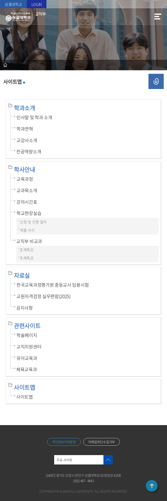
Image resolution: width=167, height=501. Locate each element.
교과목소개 (26, 190)
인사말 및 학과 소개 (34, 117)
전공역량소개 (28, 151)
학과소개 (24, 108)
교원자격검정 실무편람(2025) (43, 296)
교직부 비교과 (29, 241)
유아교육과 (26, 358)
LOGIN (36, 4)
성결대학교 (13, 4)
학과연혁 (24, 129)
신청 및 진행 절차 (33, 222)
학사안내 (24, 169)
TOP (152, 486)
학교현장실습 (28, 213)
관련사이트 (27, 325)
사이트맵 (24, 387)
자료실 (22, 275)
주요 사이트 (64, 459)
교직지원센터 (28, 346)
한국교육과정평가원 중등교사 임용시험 (52, 285)
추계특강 (27, 258)
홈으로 (5, 65)
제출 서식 (27, 230)
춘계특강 (27, 249)
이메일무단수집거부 (101, 441)
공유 (156, 81)
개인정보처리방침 (64, 441)
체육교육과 (26, 369)
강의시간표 (26, 202)
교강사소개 (26, 140)
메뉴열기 (158, 16)
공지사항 (24, 307)
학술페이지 (26, 335)
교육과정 (24, 179)
